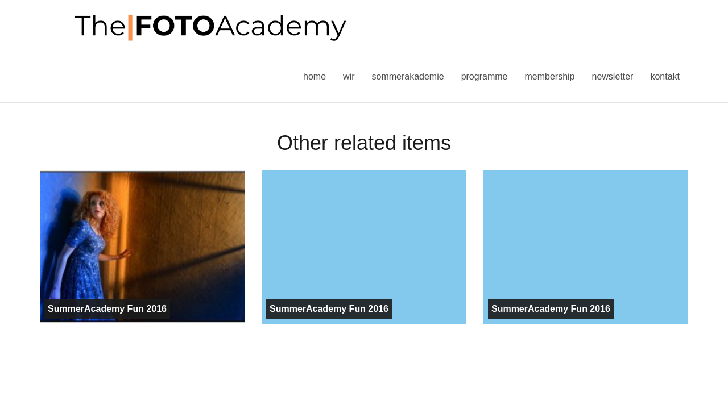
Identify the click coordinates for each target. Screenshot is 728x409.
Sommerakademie (407, 76)
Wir (348, 76)
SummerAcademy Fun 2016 (107, 309)
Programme (484, 76)
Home (314, 76)
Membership (549, 76)
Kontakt (665, 76)
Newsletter (612, 76)
